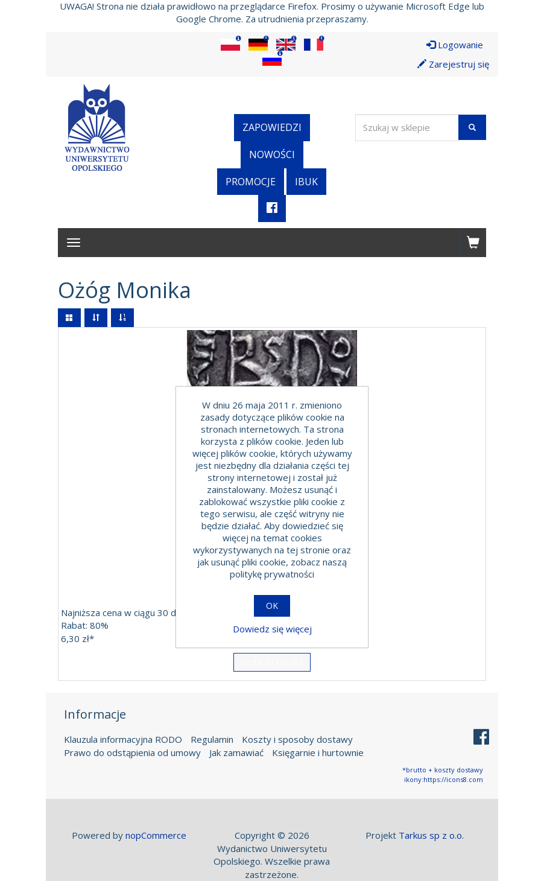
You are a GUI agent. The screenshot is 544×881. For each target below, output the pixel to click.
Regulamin (212, 739)
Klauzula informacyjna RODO (123, 739)
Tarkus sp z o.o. (431, 835)
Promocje (251, 181)
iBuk (306, 181)
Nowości (272, 154)
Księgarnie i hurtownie (318, 752)
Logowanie (454, 45)
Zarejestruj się (453, 64)
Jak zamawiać (236, 752)
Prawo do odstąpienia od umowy (132, 752)
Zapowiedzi (272, 127)
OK (272, 605)
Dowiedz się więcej (272, 629)
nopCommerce (155, 835)
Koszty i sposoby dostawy (297, 739)
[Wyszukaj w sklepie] (407, 127)
